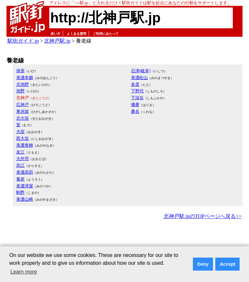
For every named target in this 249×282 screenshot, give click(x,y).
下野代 (137, 90)
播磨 (135, 104)
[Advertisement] (124, 238)
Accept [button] (227, 264)
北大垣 (22, 118)
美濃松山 (139, 77)
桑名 (135, 111)
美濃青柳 (24, 145)
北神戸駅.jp (57, 41)
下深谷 (137, 97)
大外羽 (22, 158)
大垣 (20, 131)
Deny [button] (202, 264)
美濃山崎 (24, 199)
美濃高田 (24, 172)
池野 (20, 90)
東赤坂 (22, 111)
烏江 (20, 165)
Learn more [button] (23, 272)
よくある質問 (76, 33)
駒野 (20, 192)
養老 (20, 179)
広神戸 (22, 104)
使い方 (55, 33)
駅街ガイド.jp (23, 41)
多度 (135, 84)
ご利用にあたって (106, 33)
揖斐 (20, 70)
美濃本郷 (24, 77)
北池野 (22, 84)
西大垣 (22, 138)
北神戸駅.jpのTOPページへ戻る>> (203, 216)
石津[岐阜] (141, 70)
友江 (20, 152)
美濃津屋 (24, 185)
